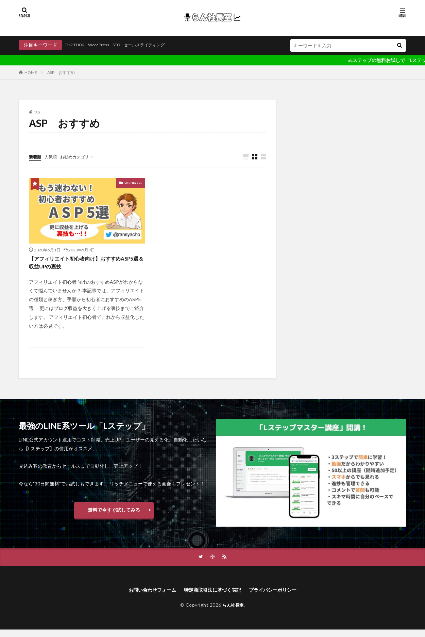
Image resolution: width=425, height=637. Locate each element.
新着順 (36, 156)
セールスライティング (157, 45)
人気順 (54, 156)
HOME (30, 72)
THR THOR (77, 45)
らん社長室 (233, 612)
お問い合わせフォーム (145, 596)
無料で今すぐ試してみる (114, 514)
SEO (125, 45)
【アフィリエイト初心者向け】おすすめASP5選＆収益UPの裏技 (84, 264)
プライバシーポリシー (280, 596)
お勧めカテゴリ (81, 156)
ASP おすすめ (61, 72)
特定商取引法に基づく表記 (212, 596)
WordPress (105, 45)
